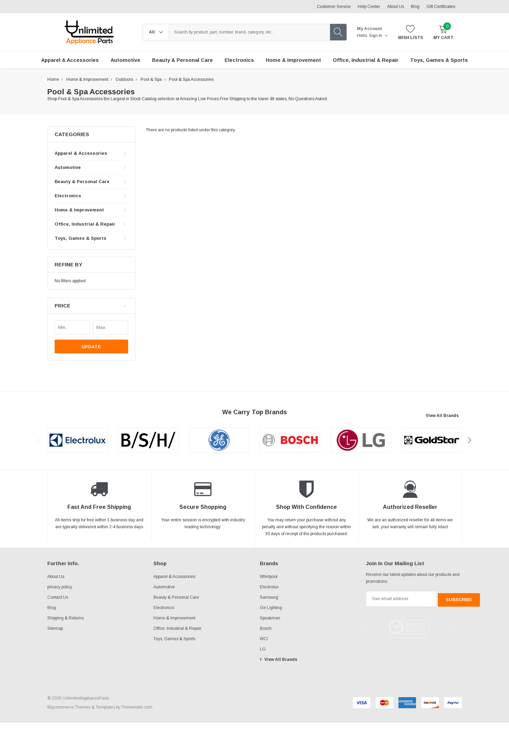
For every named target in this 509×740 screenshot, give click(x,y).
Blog (415, 6)
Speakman (270, 618)
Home (53, 79)
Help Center (369, 6)
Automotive (68, 167)
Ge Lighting (271, 607)
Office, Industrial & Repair (85, 224)
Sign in (378, 35)
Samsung (269, 597)
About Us (395, 6)
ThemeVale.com (136, 707)
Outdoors (124, 79)
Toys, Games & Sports (80, 238)
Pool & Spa (151, 79)
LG (263, 649)
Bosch (266, 628)
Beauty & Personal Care (82, 181)
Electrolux (269, 587)
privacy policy (59, 587)
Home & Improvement (87, 79)
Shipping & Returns (65, 618)
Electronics (68, 195)
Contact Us (57, 597)
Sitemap (55, 628)
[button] (91, 306)
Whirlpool (268, 576)
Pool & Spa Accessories (191, 79)
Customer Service (334, 6)
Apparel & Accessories (81, 153)
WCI (264, 638)
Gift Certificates (440, 6)
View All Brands (442, 415)
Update (91, 346)
